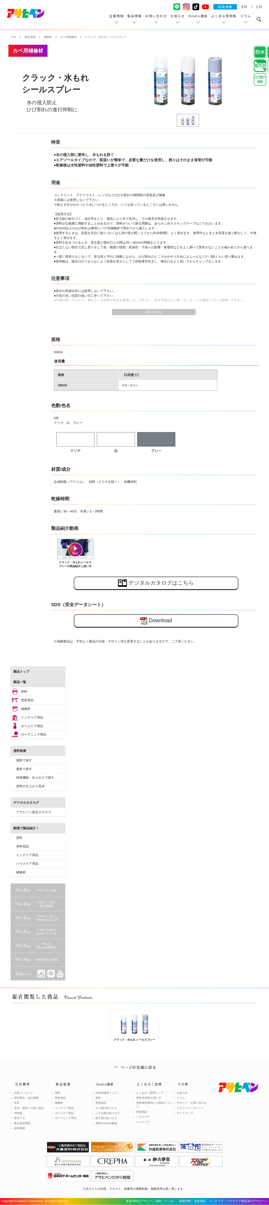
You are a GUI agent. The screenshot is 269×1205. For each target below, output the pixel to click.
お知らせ (177, 16)
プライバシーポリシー (190, 1108)
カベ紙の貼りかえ (106, 1108)
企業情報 (116, 16)
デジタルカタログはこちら (156, 583)
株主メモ (19, 1118)
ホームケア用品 (32, 726)
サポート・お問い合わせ (192, 1102)
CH (259, 6)
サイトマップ (185, 1113)
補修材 (25, 709)
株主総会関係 (22, 1123)
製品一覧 (19, 682)
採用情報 (225, 7)
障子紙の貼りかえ (106, 1118)
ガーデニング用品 (33, 734)
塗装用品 (27, 700)
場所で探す (24, 760)
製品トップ (21, 671)
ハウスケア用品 (27, 863)
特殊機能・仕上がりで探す (35, 777)
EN (244, 6)
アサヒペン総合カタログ (33, 812)
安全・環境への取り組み (29, 1108)
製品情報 (134, 16)
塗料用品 (22, 846)
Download (156, 621)
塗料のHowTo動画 (106, 1123)
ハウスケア (143, 1117)
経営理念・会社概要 (26, 1097)
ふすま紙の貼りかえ (107, 1113)
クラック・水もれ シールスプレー (134, 1026)
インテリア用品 (32, 717)
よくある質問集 (224, 16)
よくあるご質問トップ (149, 1092)
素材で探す (24, 769)
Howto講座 (198, 16)
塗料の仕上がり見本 (30, 786)
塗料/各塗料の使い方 (148, 1097)
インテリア (143, 1122)
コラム (245, 16)
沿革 (17, 1102)
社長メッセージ (23, 1092)
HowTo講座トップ (106, 1092)
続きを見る (154, 312)
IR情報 (18, 1113)
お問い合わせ (156, 16)
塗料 (24, 691)
